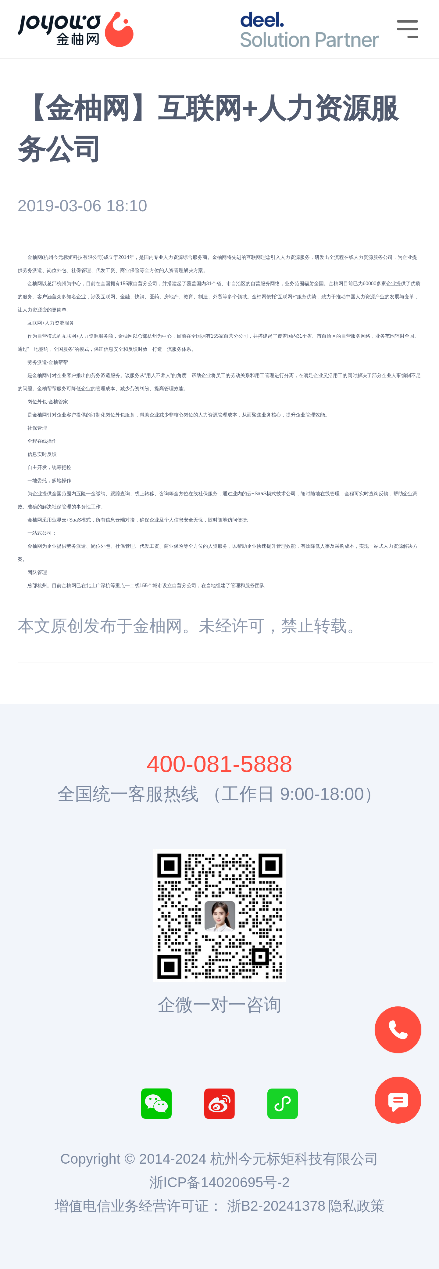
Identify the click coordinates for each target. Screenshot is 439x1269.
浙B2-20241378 (276, 1206)
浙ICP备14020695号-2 (219, 1182)
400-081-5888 (219, 763)
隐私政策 (356, 1206)
